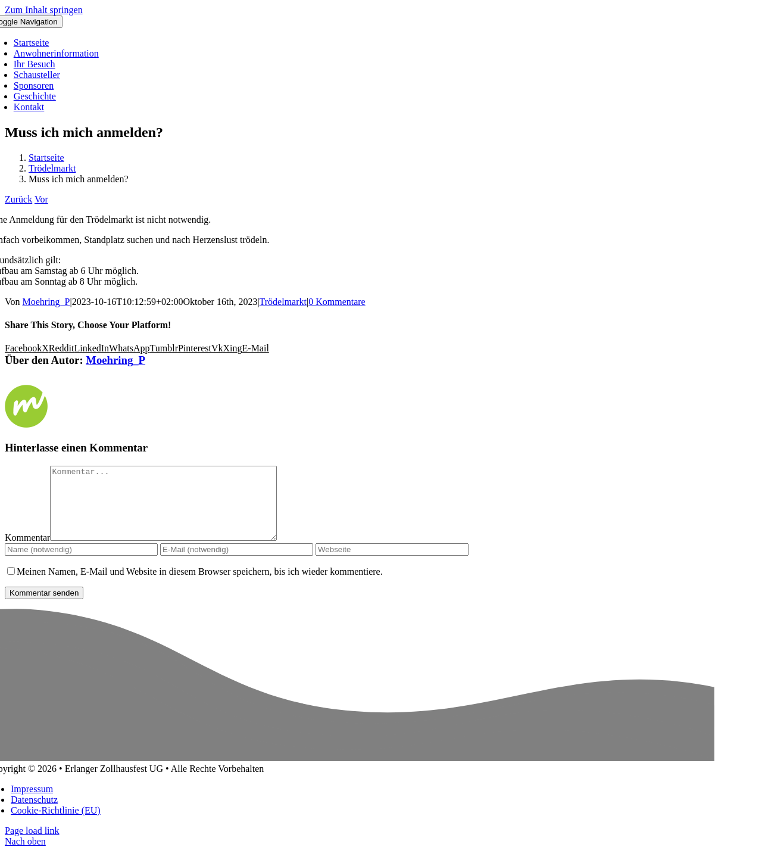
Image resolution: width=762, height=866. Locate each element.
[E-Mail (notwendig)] (236, 563)
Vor (41, 199)
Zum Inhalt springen (44, 10)
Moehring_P (46, 302)
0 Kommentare (337, 302)
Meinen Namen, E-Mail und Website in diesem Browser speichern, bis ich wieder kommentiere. (200, 586)
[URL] (392, 563)
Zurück (18, 199)
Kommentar (27, 552)
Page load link (32, 845)
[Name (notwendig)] (81, 563)
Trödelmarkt (283, 302)
